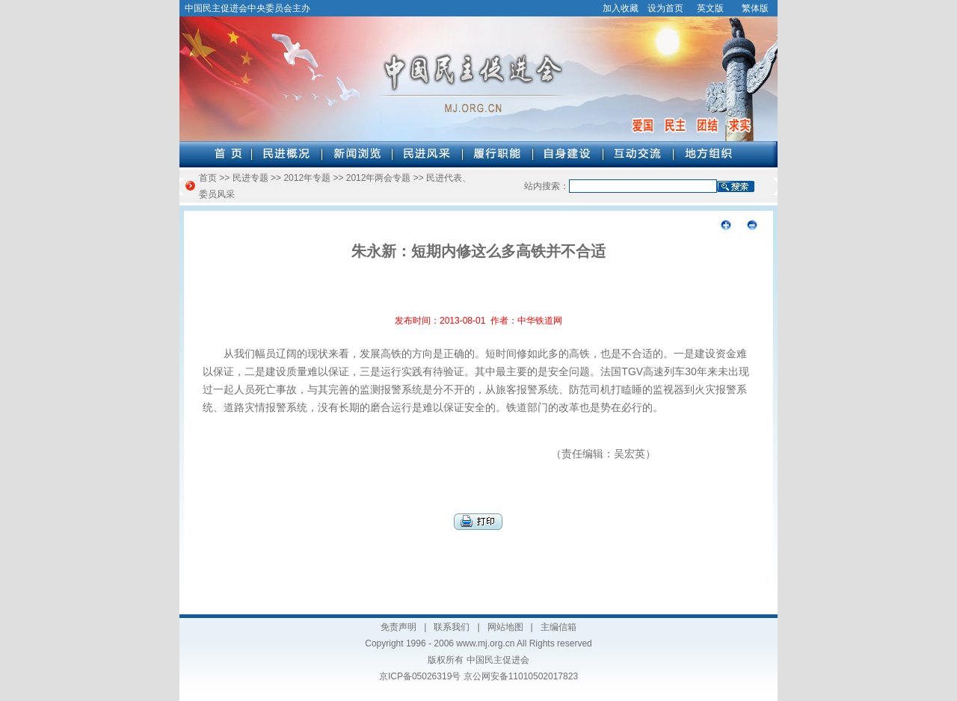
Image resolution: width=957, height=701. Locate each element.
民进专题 (250, 178)
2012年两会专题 (378, 178)
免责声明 (398, 627)
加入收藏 (620, 8)
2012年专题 (306, 178)
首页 (208, 178)
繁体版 (755, 8)
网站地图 (505, 627)
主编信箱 (558, 627)
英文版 (710, 8)
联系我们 (452, 627)
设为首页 (665, 8)
